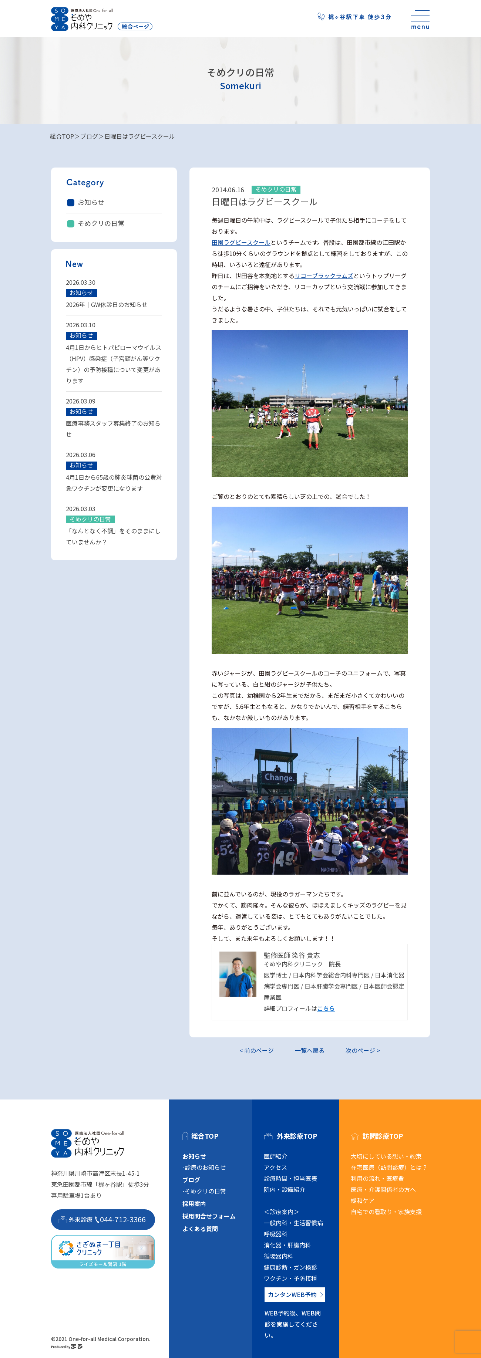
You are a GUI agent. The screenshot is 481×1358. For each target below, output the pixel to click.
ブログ (89, 136)
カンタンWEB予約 (292, 1294)
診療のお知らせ (205, 1167)
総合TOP (62, 136)
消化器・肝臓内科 (287, 1244)
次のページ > (363, 1050)
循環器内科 (278, 1255)
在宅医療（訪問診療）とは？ (389, 1167)
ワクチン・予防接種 (290, 1278)
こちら (326, 1008)
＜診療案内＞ (281, 1211)
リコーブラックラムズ (324, 275)
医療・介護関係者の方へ (383, 1189)
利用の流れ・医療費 (377, 1178)
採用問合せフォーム (209, 1216)
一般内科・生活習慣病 (293, 1222)
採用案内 (194, 1203)
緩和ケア (362, 1200)
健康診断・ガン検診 (290, 1267)
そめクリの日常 (101, 223)
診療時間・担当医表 (290, 1178)
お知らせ (91, 202)
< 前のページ (256, 1050)
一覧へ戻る (309, 1050)
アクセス (275, 1167)
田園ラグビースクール (241, 242)
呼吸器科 (275, 1233)
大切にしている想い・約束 (386, 1156)
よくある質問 (200, 1228)
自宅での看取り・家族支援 (386, 1211)
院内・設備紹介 (284, 1189)
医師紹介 (275, 1156)
